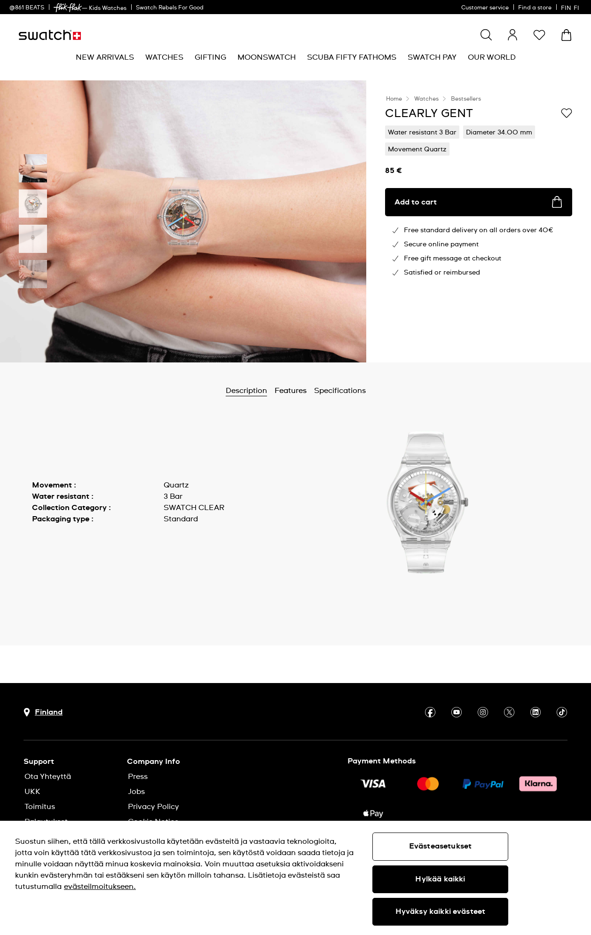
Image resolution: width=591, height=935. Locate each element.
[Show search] (486, 34)
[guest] (512, 34)
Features (291, 390)
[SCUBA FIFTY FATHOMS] (351, 58)
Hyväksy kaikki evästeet (440, 911)
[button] (539, 35)
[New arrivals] (105, 58)
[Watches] (164, 58)
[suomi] (571, 7)
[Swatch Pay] (432, 58)
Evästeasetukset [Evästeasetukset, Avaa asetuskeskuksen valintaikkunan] (440, 846)
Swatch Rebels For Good (170, 8)
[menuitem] (105, 58)
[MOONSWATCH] (266, 58)
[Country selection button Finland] (43, 712)
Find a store (535, 8)
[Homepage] (50, 35)
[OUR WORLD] (492, 58)
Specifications (340, 390)
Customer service (485, 8)
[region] (295, 878)
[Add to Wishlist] (566, 112)
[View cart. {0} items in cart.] (566, 35)
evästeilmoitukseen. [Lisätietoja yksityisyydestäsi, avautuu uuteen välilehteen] (100, 886)
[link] (68, 7)
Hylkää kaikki (440, 879)
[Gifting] (210, 58)
